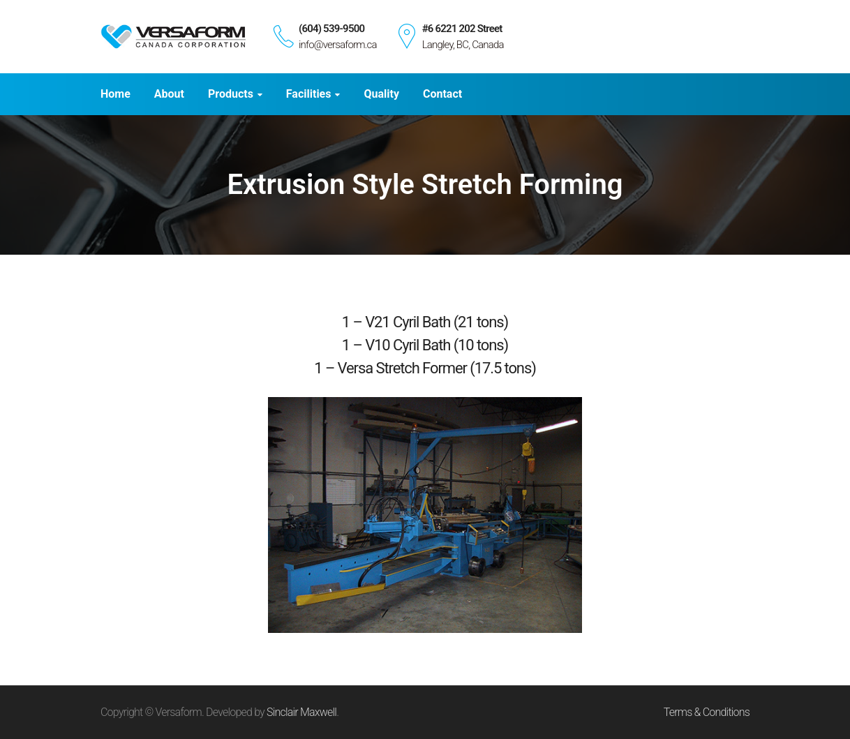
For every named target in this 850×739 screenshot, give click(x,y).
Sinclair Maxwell (301, 712)
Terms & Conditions (707, 712)
